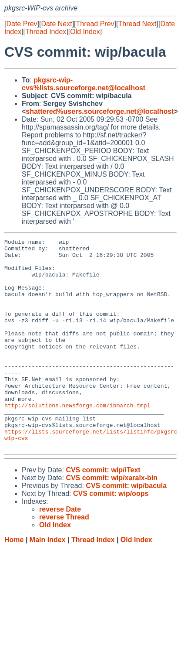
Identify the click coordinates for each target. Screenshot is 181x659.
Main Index (48, 581)
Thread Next (137, 23)
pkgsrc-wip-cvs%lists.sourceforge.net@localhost (83, 84)
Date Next (56, 23)
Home (13, 581)
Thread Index (45, 31)
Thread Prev (95, 23)
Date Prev (21, 23)
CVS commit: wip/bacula (126, 527)
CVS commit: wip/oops (110, 535)
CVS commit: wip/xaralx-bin (112, 519)
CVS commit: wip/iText (103, 512)
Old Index (85, 31)
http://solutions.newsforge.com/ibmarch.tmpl (77, 439)
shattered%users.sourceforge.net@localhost (100, 111)
